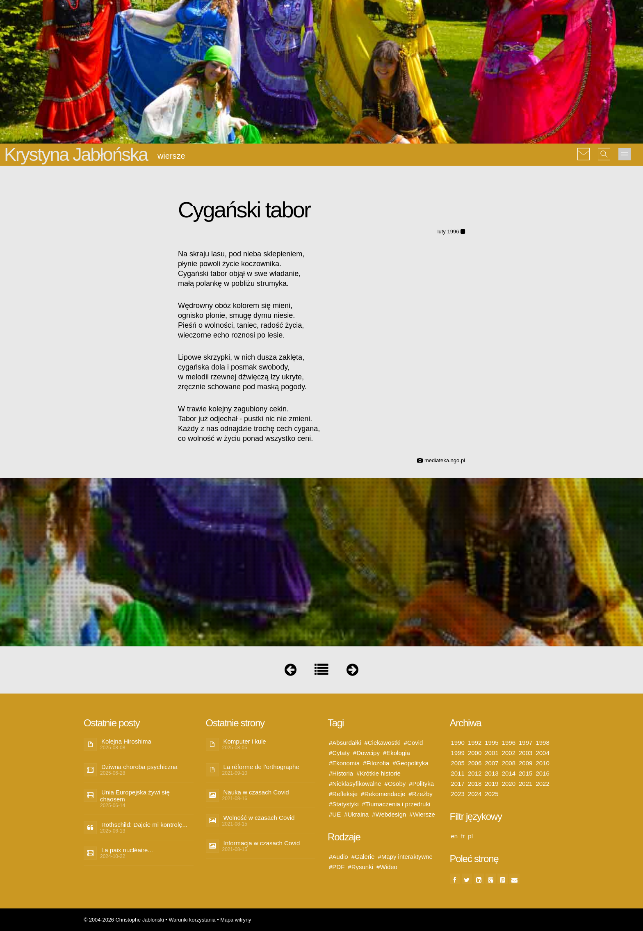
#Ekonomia (344, 763)
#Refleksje (343, 793)
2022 (542, 783)
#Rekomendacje (383, 793)
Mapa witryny (235, 920)
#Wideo (386, 866)
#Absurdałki (345, 742)
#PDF (336, 866)
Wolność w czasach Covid (259, 817)
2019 (491, 783)
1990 (458, 742)
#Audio (338, 856)
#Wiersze (422, 814)
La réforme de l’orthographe (261, 766)
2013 (491, 773)
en (454, 836)
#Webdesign (389, 814)
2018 (474, 783)
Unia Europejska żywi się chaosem (135, 796)
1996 (508, 742)
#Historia (341, 773)
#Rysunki (360, 866)
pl (470, 836)
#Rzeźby (420, 793)
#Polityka (421, 783)
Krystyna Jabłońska (76, 154)
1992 (474, 742)
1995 (491, 742)
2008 (508, 763)
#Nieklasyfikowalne (355, 783)
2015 (525, 773)
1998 (542, 742)
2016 (542, 773)
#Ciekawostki (382, 742)
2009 (525, 763)
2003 (525, 752)
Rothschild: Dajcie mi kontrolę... (144, 824)
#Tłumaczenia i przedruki (396, 804)
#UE (335, 814)
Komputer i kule (244, 741)
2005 (458, 763)
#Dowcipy (366, 752)
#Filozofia (376, 763)
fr (463, 836)
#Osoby (395, 783)
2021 (525, 783)
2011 (458, 773)
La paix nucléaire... (127, 850)
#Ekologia (396, 752)
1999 (458, 752)
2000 (474, 752)
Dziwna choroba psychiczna (139, 766)
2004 (542, 752)
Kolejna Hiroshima (126, 741)
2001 (491, 752)
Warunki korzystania (192, 920)
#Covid (413, 742)
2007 (491, 763)
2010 (542, 763)
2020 (508, 783)
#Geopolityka (410, 763)
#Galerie (363, 856)
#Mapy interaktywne (405, 856)
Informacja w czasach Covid (261, 843)
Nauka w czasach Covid (256, 792)
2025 (491, 793)
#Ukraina (356, 814)
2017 (458, 783)
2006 (474, 763)
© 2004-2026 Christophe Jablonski (124, 920)
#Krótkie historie (378, 773)
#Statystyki (344, 804)
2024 (474, 793)
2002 (508, 752)
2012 (474, 773)
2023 (458, 793)
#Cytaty (339, 752)
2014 (508, 773)
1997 (525, 742)
